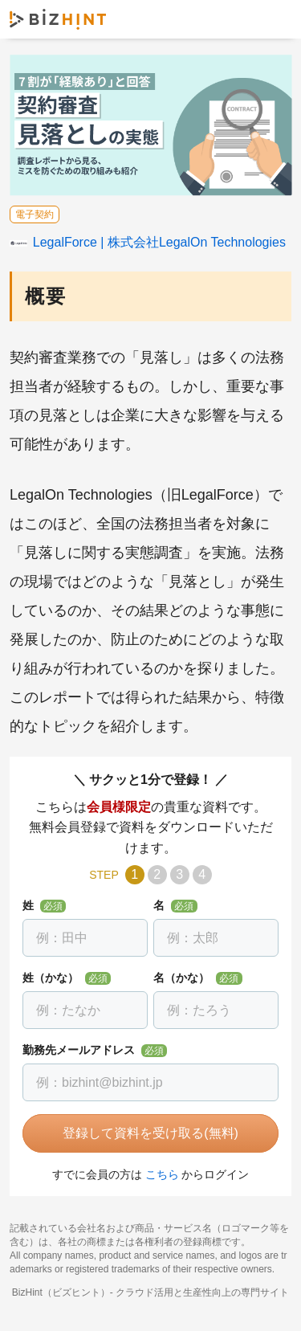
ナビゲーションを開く (275, 19)
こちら (162, 1174)
